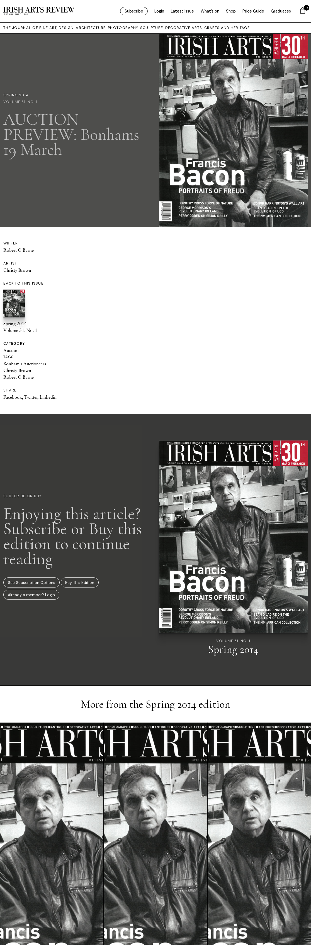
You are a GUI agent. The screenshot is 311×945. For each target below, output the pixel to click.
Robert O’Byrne (18, 250)
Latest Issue (182, 11)
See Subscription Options (31, 582)
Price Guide (253, 11)
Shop (231, 11)
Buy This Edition (79, 582)
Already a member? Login (31, 594)
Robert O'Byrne (18, 377)
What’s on (210, 11)
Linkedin (48, 397)
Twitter (30, 397)
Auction (11, 350)
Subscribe (134, 11)
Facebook (12, 397)
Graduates (281, 11)
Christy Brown (17, 270)
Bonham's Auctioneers (24, 363)
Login (159, 11)
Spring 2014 (16, 95)
